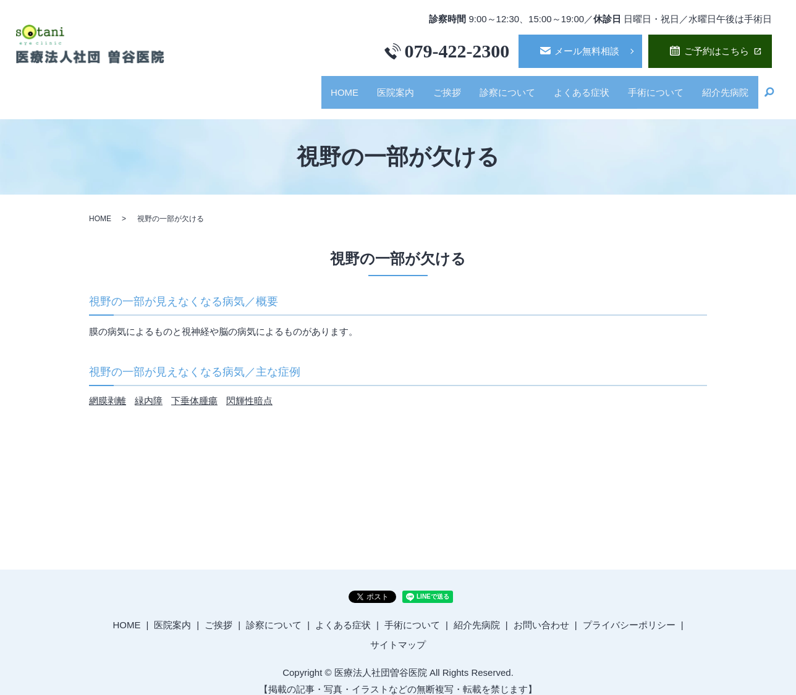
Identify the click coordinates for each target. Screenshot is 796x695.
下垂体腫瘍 (194, 389)
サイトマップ (398, 633)
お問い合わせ (541, 613)
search (769, 87)
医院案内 (375, 87)
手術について (650, 87)
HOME (321, 87)
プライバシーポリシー (629, 613)
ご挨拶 (430, 87)
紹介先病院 (723, 87)
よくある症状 (572, 87)
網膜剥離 (107, 389)
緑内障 (149, 389)
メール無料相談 (586, 51)
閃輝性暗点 (249, 389)
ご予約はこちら (716, 51)
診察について (494, 87)
